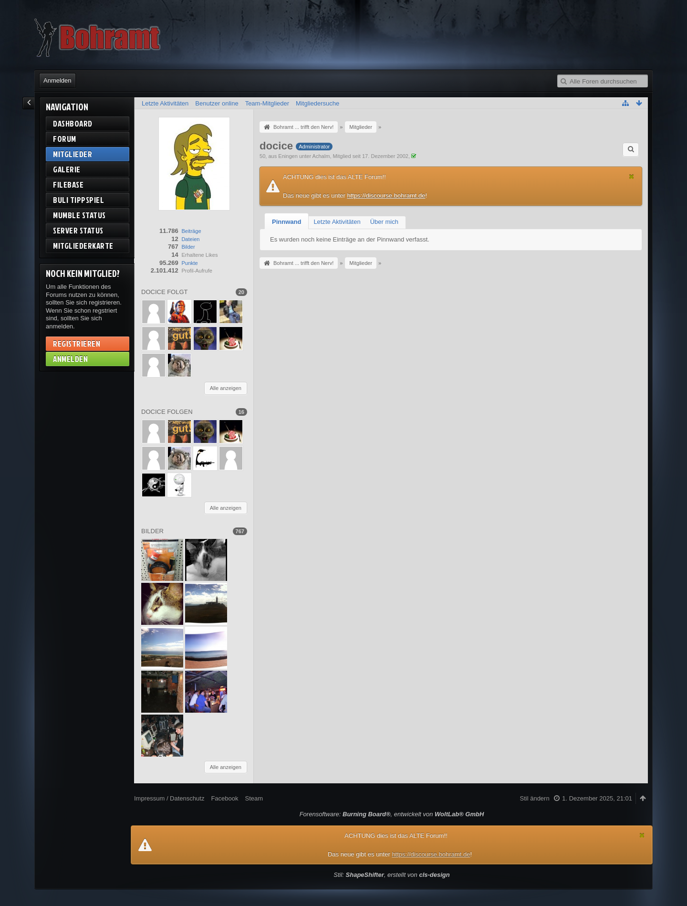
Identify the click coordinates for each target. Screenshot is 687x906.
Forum (64, 138)
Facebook (224, 798)
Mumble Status (79, 215)
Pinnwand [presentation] (286, 221)
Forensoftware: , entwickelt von (392, 814)
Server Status (78, 230)
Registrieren (76, 343)
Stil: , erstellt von (391, 874)
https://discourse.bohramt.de (386, 195)
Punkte (189, 263)
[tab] (286, 222)
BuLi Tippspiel (78, 199)
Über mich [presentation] (384, 221)
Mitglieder (72, 153)
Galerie (67, 169)
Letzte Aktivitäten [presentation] (336, 221)
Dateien (190, 239)
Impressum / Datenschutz (169, 798)
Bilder (188, 247)
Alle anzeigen (225, 388)
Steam (254, 798)
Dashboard (73, 123)
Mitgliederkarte (83, 245)
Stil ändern (535, 798)
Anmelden (57, 80)
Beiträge (191, 231)
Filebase (68, 184)
